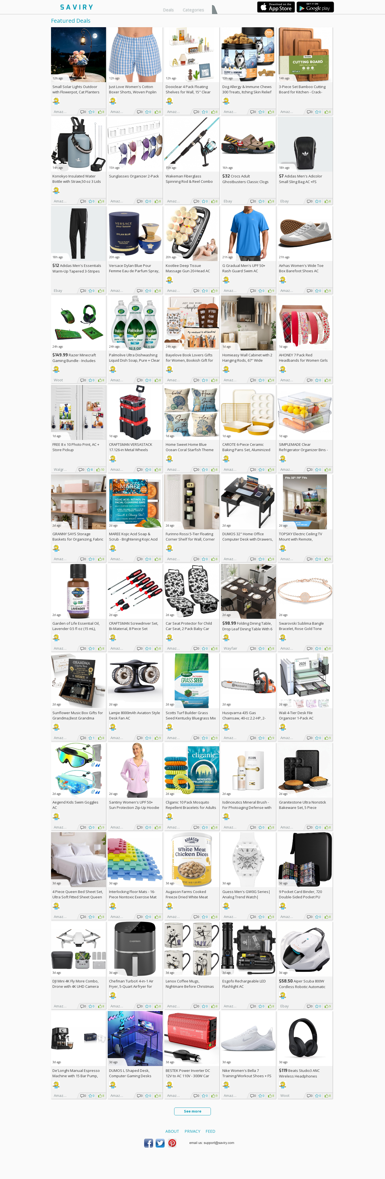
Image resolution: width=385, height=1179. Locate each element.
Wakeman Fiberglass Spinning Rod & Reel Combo (189, 179)
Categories (193, 9)
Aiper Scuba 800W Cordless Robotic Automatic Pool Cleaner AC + (302, 987)
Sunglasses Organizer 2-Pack (134, 176)
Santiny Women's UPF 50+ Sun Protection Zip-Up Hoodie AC (134, 807)
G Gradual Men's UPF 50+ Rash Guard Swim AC (243, 268)
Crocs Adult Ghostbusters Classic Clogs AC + (245, 182)
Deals (168, 9)
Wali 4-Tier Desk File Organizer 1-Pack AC (296, 715)
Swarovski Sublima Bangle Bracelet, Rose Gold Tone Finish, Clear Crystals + (301, 628)
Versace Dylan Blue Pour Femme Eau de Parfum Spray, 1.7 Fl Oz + (134, 271)
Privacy (192, 1131)
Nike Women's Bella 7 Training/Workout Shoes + (246, 1073)
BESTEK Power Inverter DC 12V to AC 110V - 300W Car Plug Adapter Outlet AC (188, 1076)
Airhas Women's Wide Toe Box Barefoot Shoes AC (301, 268)
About (172, 1131)
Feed (210, 1131)
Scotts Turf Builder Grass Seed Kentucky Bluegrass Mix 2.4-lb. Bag (191, 718)
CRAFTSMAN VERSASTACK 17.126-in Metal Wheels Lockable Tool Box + (130, 450)
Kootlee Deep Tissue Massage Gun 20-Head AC (188, 268)
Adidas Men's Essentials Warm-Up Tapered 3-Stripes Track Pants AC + (76, 271)
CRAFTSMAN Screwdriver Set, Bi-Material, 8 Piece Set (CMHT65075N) (133, 628)
